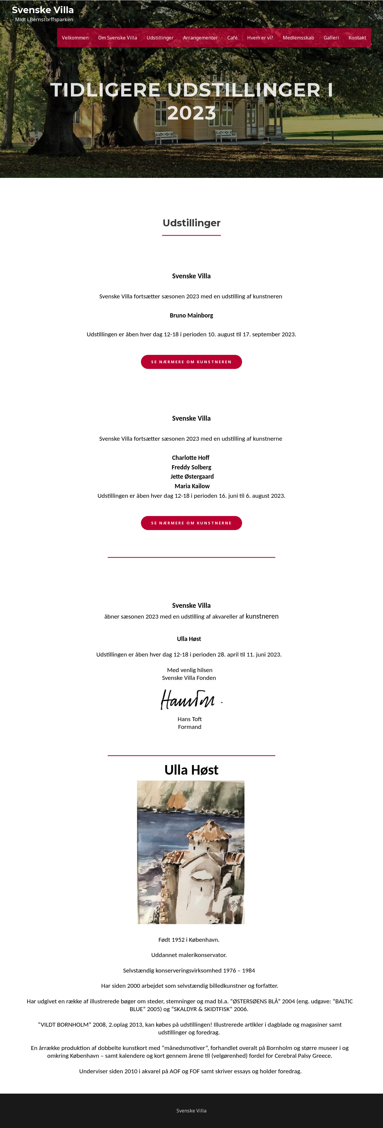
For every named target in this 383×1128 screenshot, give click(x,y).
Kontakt (357, 37)
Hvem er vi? (260, 37)
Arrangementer (200, 37)
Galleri (331, 37)
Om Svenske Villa (117, 37)
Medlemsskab (298, 37)
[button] (191, 362)
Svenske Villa (43, 10)
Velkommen (75, 37)
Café (232, 37)
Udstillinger (160, 37)
